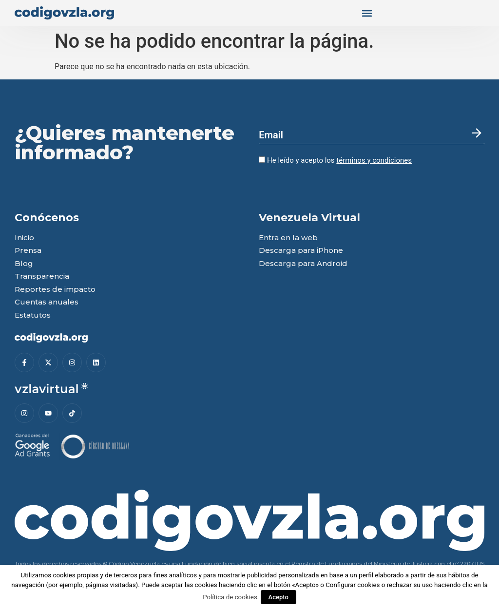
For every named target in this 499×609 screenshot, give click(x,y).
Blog (24, 264)
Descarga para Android (303, 264)
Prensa (28, 251)
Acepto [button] (278, 597)
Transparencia (42, 276)
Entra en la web (288, 238)
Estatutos (33, 315)
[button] (367, 13)
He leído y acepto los (335, 160)
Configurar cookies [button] (353, 585)
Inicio (24, 238)
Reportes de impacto (55, 289)
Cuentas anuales (46, 302)
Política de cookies (230, 597)
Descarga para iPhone (301, 251)
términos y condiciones (374, 160)
